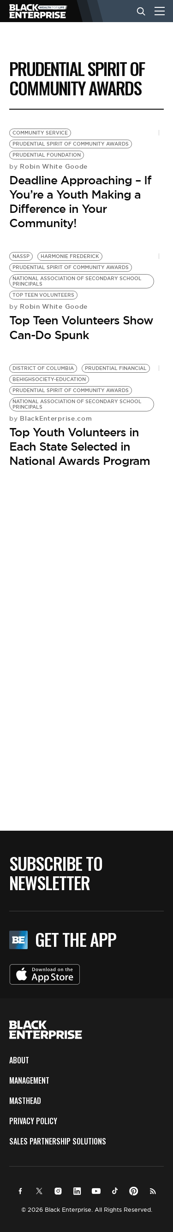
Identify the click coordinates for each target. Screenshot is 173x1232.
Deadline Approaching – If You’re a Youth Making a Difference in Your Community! (80, 202)
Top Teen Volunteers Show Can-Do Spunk (81, 327)
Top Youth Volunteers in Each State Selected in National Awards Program (79, 446)
